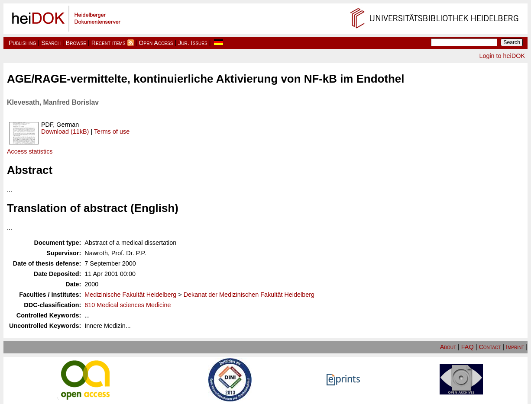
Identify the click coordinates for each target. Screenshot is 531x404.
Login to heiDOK (502, 55)
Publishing (22, 42)
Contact (490, 346)
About (448, 346)
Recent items (108, 42)
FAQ (467, 346)
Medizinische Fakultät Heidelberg (130, 294)
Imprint (515, 346)
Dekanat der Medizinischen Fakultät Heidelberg (249, 294)
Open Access (156, 42)
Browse (76, 42)
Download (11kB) (65, 131)
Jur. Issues (192, 42)
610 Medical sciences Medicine (127, 304)
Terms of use (112, 131)
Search (51, 42)
